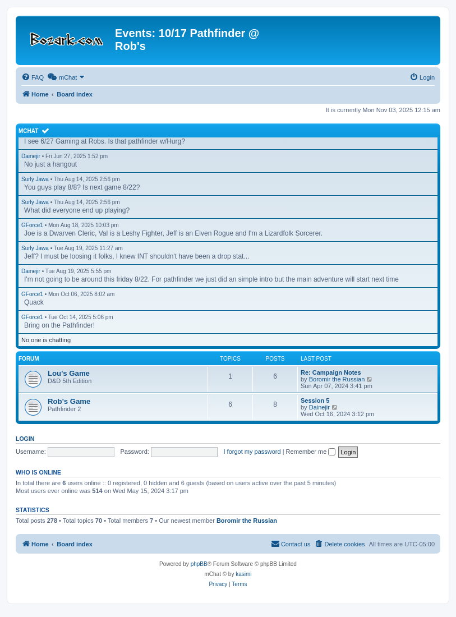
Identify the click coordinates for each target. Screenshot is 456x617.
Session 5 (315, 400)
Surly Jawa (35, 179)
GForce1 (32, 225)
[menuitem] (32, 77)
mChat (28, 131)
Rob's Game (69, 401)
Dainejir (30, 156)
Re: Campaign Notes (331, 372)
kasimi (243, 574)
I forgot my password (252, 451)
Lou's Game (69, 373)
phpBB (199, 564)
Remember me (311, 451)
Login (25, 438)
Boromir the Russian (337, 379)
